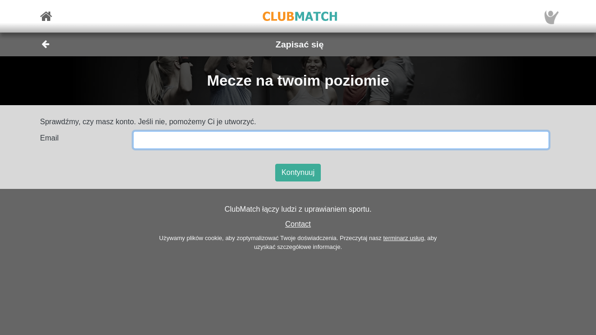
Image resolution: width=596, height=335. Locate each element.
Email (49, 138)
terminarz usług (403, 237)
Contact (298, 224)
